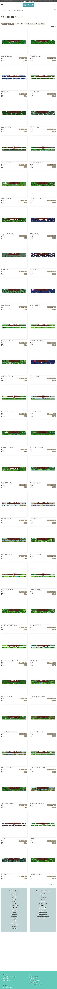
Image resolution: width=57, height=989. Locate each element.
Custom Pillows (7, 980)
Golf (14, 912)
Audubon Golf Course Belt (35, 590)
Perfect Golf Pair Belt (34, 127)
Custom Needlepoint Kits (9, 976)
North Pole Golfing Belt (6, 518)
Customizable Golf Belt (35, 305)
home (2, 15)
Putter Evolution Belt (5, 269)
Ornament (43, 908)
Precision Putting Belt (5, 305)
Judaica (14, 928)
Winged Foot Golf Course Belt (7, 234)
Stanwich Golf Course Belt (35, 56)
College (14, 908)
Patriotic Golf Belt (5, 92)
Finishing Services (34, 982)
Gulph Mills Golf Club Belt (35, 874)
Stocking (43, 910)
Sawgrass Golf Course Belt (35, 554)
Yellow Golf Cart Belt (34, 92)
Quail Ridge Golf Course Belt (7, 376)
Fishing (14, 920)
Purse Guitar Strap (43, 916)
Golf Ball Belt (33, 839)
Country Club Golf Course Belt (36, 483)
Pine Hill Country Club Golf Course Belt (9, 625)
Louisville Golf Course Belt (35, 412)
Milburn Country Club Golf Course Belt (9, 661)
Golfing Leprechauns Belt (6, 163)
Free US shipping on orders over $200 (28, 1)
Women (14, 897)
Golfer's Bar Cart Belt (34, 234)
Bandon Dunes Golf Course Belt (36, 447)
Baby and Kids (14, 906)
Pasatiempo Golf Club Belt (7, 696)
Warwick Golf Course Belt (6, 198)
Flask (43, 902)
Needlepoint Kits (34, 976)
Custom (14, 918)
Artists (14, 922)
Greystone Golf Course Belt (7, 447)
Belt (12, 24)
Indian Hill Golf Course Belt (35, 198)
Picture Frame (42, 918)
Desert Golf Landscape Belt (35, 518)
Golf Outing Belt (33, 661)
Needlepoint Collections (35, 984)
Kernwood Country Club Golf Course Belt (38, 803)
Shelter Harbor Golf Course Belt (37, 341)
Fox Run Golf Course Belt (6, 56)
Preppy (14, 895)
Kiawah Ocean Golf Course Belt (36, 163)
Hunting (14, 914)
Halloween (14, 924)
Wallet (43, 900)
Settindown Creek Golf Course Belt (37, 767)
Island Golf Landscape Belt (6, 554)
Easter (14, 926)
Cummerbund (43, 912)
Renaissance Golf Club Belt (35, 625)
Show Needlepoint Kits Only (35, 24)
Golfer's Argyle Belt (5, 874)
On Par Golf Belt (33, 269)
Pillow (43, 893)
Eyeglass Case (43, 914)
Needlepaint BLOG (8, 987)
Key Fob (43, 906)
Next (50, 884)
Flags (14, 900)
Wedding (14, 910)
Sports (14, 902)
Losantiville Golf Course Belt (7, 341)
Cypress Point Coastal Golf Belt (7, 767)
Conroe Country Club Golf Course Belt (38, 696)
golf (5, 24)
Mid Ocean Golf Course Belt (7, 590)
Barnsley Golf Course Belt (6, 483)
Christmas (14, 893)
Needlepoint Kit (23, 58)
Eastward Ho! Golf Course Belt (36, 732)
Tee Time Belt (4, 839)
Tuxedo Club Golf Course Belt (7, 803)
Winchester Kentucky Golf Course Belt (9, 732)
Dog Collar (43, 897)
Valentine (14, 916)
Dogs (14, 904)
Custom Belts (6, 978)
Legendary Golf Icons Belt (6, 127)
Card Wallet (43, 904)
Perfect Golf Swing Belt (35, 376)
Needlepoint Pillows (34, 980)
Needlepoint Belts (34, 978)
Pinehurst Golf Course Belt (7, 412)
